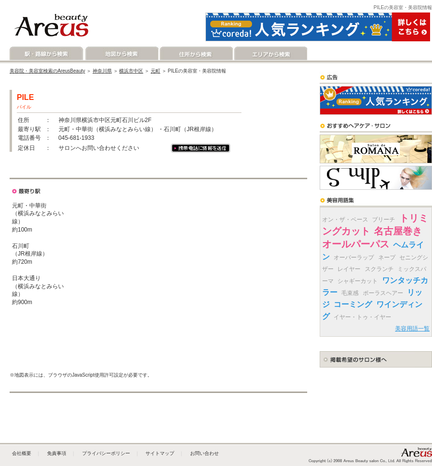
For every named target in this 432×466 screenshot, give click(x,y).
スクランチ (379, 269)
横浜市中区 (131, 71)
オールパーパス (355, 244)
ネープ (387, 257)
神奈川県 (102, 71)
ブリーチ (383, 219)
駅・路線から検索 (47, 54)
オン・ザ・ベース (345, 219)
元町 (155, 71)
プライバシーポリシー (106, 453)
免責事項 (56, 453)
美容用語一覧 (412, 328)
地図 (41, 171)
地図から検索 (121, 54)
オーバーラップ (354, 257)
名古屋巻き (398, 231)
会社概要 (21, 453)
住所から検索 (195, 54)
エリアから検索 (270, 54)
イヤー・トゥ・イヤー (362, 317)
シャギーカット (357, 281)
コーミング (353, 304)
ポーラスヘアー (383, 293)
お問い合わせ (204, 453)
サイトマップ (159, 453)
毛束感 (350, 293)
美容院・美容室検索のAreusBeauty (47, 71)
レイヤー (348, 269)
